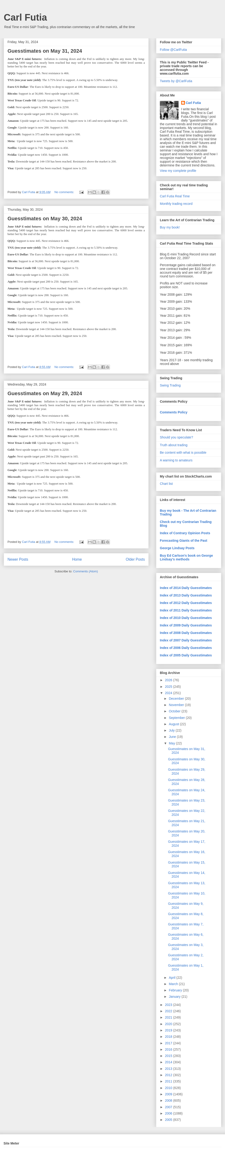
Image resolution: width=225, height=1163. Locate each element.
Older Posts (135, 559)
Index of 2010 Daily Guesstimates (186, 618)
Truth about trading (174, 445)
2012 (169, 1075)
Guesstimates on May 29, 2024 (45, 393)
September (177, 718)
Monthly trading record (176, 204)
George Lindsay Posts (177, 548)
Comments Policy (173, 412)
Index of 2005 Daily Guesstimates (186, 655)
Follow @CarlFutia (173, 50)
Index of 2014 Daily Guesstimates (186, 588)
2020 (169, 1024)
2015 (169, 1056)
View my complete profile (178, 171)
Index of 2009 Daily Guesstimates (186, 625)
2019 (169, 1030)
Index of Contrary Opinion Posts (185, 533)
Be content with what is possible (183, 452)
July (172, 730)
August (174, 724)
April (172, 977)
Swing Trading (170, 385)
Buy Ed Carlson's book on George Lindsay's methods (186, 557)
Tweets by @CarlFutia (176, 81)
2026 (169, 680)
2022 (169, 1011)
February (176, 990)
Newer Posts (18, 559)
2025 (169, 686)
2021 (169, 1017)
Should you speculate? (176, 437)
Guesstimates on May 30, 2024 (45, 218)
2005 (169, 1120)
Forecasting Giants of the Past (183, 540)
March (174, 984)
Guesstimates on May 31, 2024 (45, 51)
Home (77, 559)
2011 (169, 1081)
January (175, 996)
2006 (169, 1113)
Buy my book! (170, 227)
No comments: (64, 192)
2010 (169, 1088)
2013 (169, 1069)
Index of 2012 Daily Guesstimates (186, 603)
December (177, 698)
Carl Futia (25, 17)
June (173, 737)
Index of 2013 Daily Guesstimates (186, 595)
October (175, 711)
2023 (169, 1005)
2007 (169, 1107)
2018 (169, 1036)
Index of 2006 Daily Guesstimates (186, 648)
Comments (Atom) (85, 571)
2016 (169, 1049)
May (172, 743)
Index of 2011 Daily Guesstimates (186, 610)
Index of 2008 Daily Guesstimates (186, 633)
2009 (169, 1094)
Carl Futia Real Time (175, 196)
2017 (169, 1043)
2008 (169, 1100)
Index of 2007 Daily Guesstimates (186, 640)
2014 (169, 1062)
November (177, 705)
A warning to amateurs (176, 460)
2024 (169, 693)
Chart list (166, 484)
